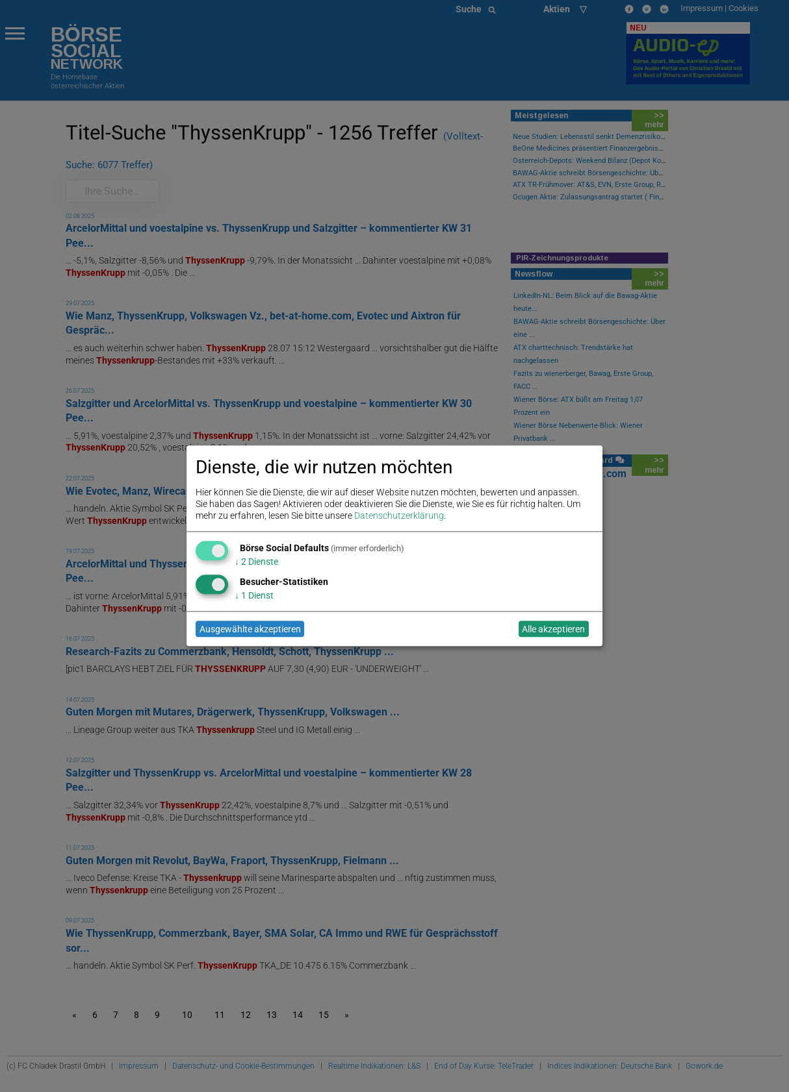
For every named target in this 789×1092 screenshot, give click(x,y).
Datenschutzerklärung (399, 516)
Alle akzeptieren (553, 629)
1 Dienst (254, 595)
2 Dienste (256, 561)
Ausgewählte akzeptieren (250, 629)
